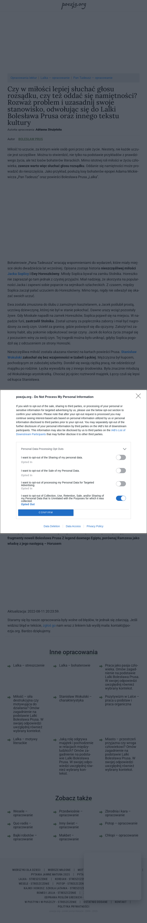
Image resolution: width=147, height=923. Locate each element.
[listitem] (73, 449)
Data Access (73, 526)
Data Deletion (52, 526)
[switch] (121, 457)
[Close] (139, 397)
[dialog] (73, 461)
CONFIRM (46, 512)
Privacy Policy (95, 526)
